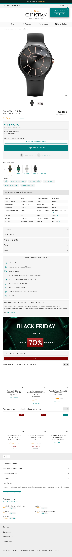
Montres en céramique (11, 185)
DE (60, 5)
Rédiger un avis (20, 118)
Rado (5, 181)
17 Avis (12, 118)
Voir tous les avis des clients (11, 501)
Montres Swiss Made (27, 185)
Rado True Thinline (35, 181)
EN (67, 5)
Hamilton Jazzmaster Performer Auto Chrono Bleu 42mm (36, 392)
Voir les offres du (36, 1)
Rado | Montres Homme (18, 181)
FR (64, 5)
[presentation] (4, 169)
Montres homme (49, 181)
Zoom (65, 95)
